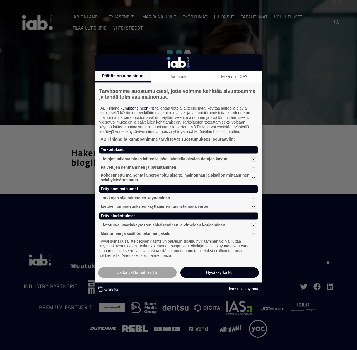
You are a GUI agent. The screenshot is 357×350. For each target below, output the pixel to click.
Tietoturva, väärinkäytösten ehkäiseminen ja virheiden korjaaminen (178, 225)
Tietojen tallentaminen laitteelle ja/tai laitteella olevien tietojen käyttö (178, 159)
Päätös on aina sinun (123, 75)
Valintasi (178, 76)
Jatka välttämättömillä (137, 272)
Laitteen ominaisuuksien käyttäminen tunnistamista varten (178, 206)
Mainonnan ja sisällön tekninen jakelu (178, 233)
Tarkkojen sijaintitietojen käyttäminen (178, 198)
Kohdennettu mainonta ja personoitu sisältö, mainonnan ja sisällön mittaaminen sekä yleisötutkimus (178, 177)
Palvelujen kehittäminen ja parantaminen (178, 167)
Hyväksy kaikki (219, 272)
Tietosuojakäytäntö (243, 289)
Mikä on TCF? (234, 76)
